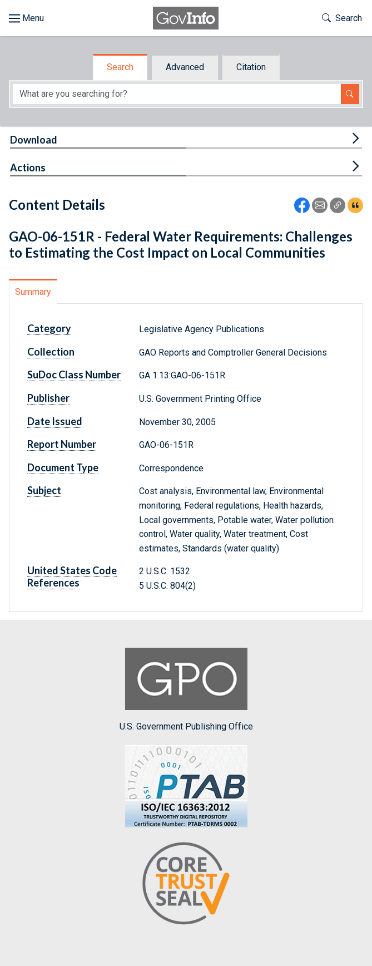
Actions (28, 167)
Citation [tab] (251, 67)
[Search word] (177, 94)
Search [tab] (120, 67)
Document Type (62, 467)
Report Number (61, 444)
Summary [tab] (33, 292)
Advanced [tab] (185, 67)
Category (49, 328)
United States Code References (72, 576)
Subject (44, 490)
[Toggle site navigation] (26, 18)
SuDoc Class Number (74, 374)
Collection (51, 352)
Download (33, 140)
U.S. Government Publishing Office (186, 690)
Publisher (48, 398)
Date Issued (54, 421)
